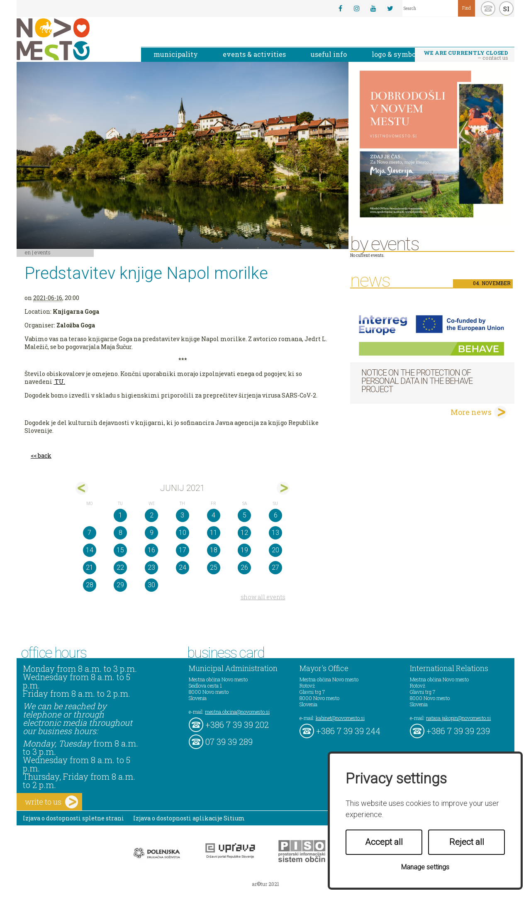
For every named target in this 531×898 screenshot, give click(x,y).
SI (506, 9)
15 (120, 550)
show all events (263, 597)
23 (151, 567)
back (44, 455)
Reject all (466, 842)
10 (182, 533)
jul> (283, 488)
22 (120, 567)
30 (151, 585)
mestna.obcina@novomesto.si (237, 711)
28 (89, 585)
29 (120, 585)
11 (213, 533)
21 (89, 567)
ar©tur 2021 (265, 884)
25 (213, 567)
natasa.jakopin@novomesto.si (458, 718)
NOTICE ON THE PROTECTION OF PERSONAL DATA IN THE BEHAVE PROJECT (417, 381)
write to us (51, 802)
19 (244, 550)
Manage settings (425, 867)
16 (151, 550)
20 (275, 550)
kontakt (488, 8)
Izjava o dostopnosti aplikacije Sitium (189, 818)
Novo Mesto (73, 39)
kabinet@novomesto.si (340, 718)
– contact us (466, 55)
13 (275, 533)
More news (471, 412)
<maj (82, 488)
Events (42, 252)
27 (275, 567)
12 (244, 533)
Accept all (384, 842)
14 (89, 550)
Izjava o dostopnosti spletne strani (73, 818)
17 (182, 550)
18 (213, 550)
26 (244, 567)
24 (182, 567)
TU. (60, 382)
